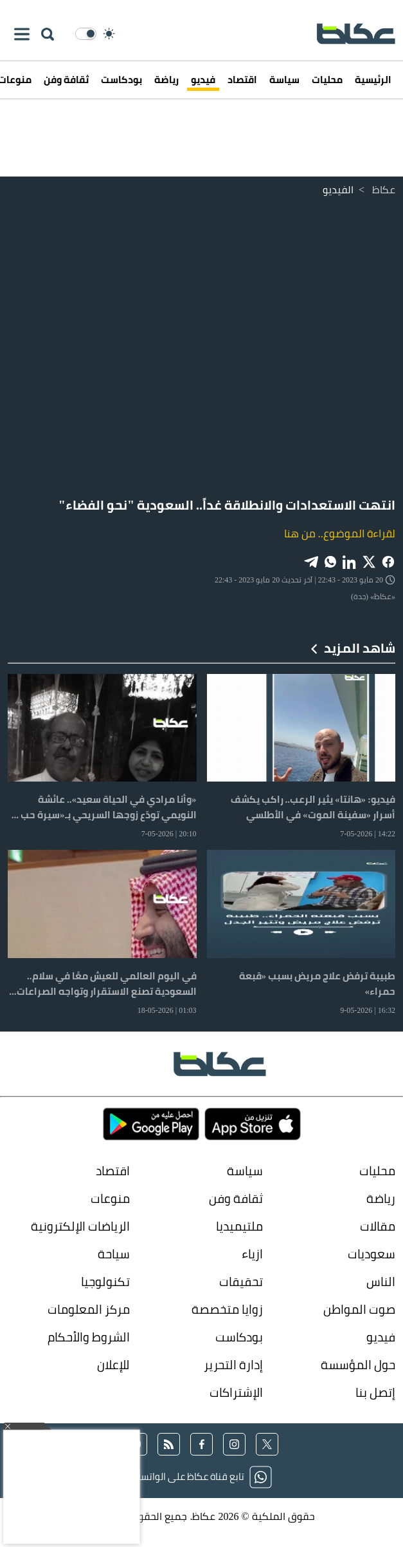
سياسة (284, 79)
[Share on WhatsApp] (330, 561)
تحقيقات (241, 1282)
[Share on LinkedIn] (350, 561)
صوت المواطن (359, 1309)
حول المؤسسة (358, 1365)
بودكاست (121, 79)
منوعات (110, 1198)
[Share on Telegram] (311, 561)
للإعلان (113, 1365)
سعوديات (371, 1254)
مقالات (377, 1226)
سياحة (114, 1254)
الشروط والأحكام (89, 1337)
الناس (380, 1282)
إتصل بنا (375, 1392)
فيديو (203, 79)
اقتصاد (242, 79)
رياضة (166, 79)
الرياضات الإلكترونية (80, 1226)
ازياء (252, 1254)
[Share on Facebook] (388, 561)
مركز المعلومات (89, 1309)
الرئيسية (373, 79)
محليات (327, 79)
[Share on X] (369, 561)
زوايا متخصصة (227, 1309)
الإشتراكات (236, 1392)
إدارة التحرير (232, 1365)
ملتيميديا (239, 1226)
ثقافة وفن (66, 79)
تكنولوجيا (105, 1282)
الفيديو (338, 189)
